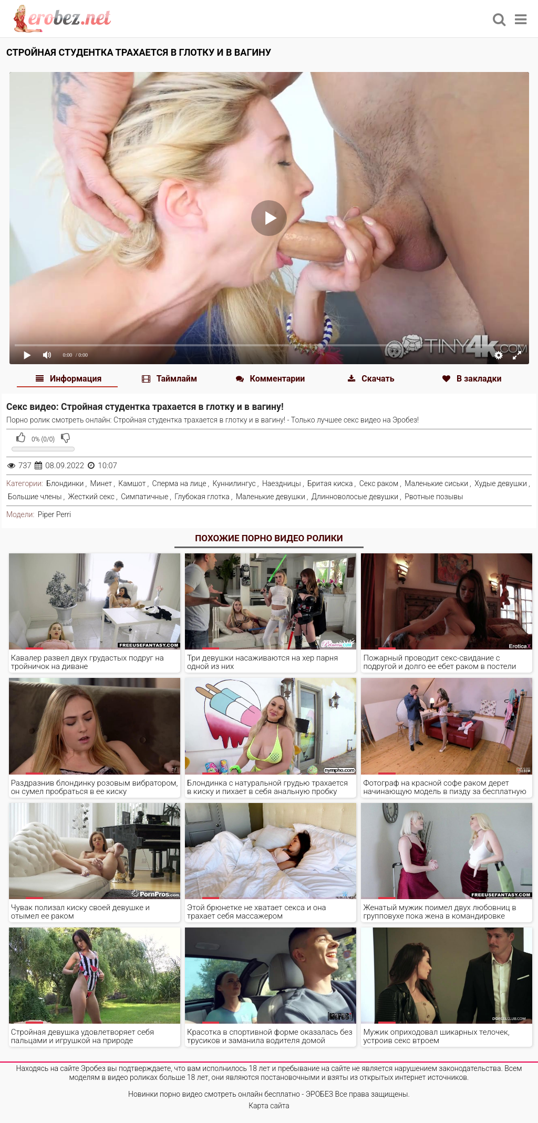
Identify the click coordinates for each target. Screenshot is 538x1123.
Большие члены (34, 496)
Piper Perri (54, 514)
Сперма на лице (179, 483)
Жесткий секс (91, 496)
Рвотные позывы (434, 496)
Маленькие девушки (270, 496)
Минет (101, 483)
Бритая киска (330, 483)
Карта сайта (269, 1105)
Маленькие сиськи (436, 483)
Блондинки (65, 483)
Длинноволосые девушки (355, 496)
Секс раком (379, 483)
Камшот (132, 483)
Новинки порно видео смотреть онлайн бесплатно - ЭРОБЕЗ (230, 1094)
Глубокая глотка (202, 496)
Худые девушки (500, 483)
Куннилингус (234, 483)
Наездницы (281, 483)
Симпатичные (144, 496)
